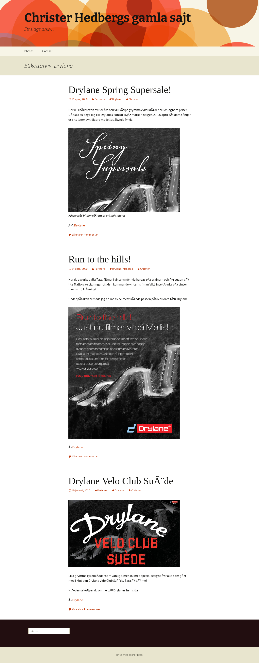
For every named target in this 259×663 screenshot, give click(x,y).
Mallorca (128, 269)
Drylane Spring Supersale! (119, 89)
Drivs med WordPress (129, 655)
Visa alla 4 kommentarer (86, 609)
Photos (29, 51)
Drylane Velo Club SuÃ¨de (120, 481)
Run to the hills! (99, 259)
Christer (133, 99)
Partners (100, 99)
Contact (47, 51)
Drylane (116, 99)
